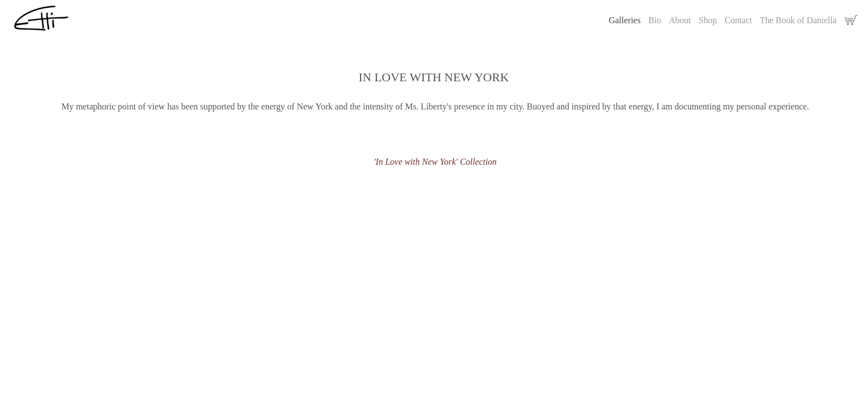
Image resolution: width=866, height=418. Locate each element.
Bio (654, 20)
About (680, 20)
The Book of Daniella (798, 20)
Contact (738, 20)
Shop (708, 20)
